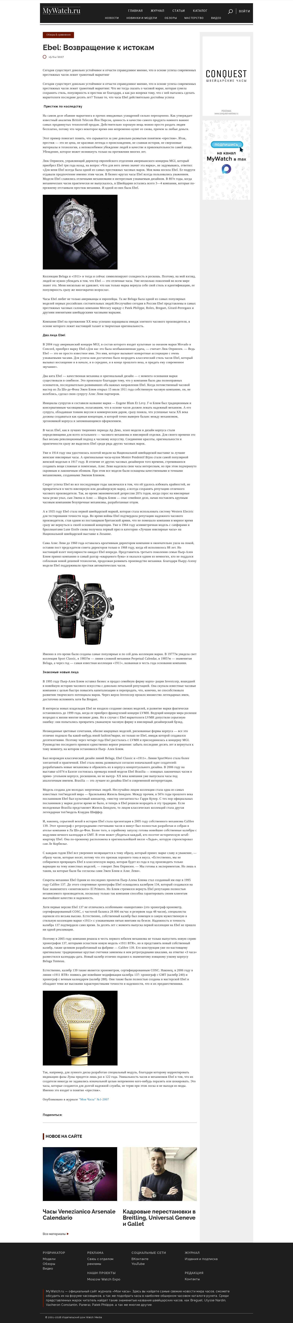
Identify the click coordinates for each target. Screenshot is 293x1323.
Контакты (192, 1279)
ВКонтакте (140, 1259)
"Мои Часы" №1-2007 (94, 1099)
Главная (135, 11)
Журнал (157, 11)
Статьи (178, 11)
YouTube (138, 1264)
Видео (216, 18)
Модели (49, 1259)
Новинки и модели (142, 18)
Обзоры (171, 18)
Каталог (200, 11)
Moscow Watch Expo (103, 1279)
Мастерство (194, 18)
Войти (244, 11)
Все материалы (54, 1234)
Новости (112, 18)
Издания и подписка (201, 1259)
